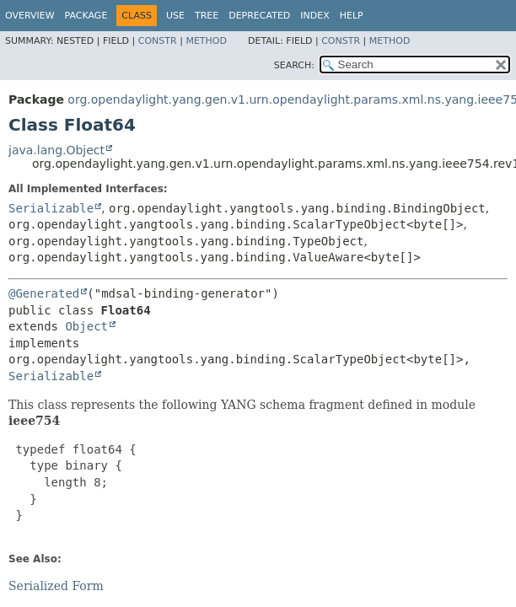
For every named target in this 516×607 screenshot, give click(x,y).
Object (86, 326)
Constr (157, 40)
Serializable (51, 208)
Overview (30, 15)
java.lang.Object (56, 150)
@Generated (43, 293)
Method (206, 40)
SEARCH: (294, 65)
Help (351, 15)
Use (175, 15)
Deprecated (259, 15)
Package (86, 15)
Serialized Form (56, 586)
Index (314, 15)
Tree (206, 15)
